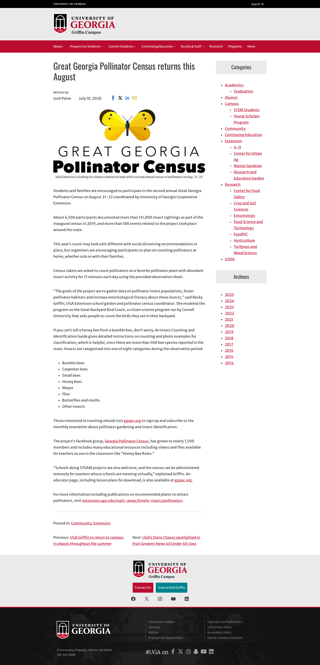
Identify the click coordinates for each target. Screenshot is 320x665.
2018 (229, 338)
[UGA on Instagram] (189, 652)
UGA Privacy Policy (219, 627)
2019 (229, 332)
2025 (229, 294)
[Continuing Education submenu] (174, 46)
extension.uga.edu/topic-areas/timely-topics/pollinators (132, 500)
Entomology (244, 215)
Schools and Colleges (161, 621)
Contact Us (143, 588)
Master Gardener (248, 166)
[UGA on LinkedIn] (211, 652)
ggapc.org (132, 420)
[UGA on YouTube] (204, 652)
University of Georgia (90, 630)
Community (81, 523)
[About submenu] (63, 46)
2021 (229, 319)
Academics (234, 85)
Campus (232, 103)
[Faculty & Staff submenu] (203, 46)
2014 (229, 363)
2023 (229, 307)
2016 (229, 350)
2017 (229, 344)
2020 (229, 325)
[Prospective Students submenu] (102, 46)
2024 (229, 301)
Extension (101, 523)
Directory (154, 627)
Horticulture (244, 240)
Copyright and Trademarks (224, 621)
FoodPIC (241, 234)
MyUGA (153, 632)
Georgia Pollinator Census (127, 441)
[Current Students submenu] (135, 46)
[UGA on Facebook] (174, 652)
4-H (237, 147)
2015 (229, 356)
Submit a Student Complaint (225, 637)
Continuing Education (243, 135)
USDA (230, 259)
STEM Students (247, 110)
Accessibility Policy (219, 632)
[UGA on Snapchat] (196, 652)
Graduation (243, 91)
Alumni (231, 97)
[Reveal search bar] (258, 4)
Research (232, 184)
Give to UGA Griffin (171, 588)
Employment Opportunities (165, 637)
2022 (229, 313)
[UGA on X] (181, 652)
